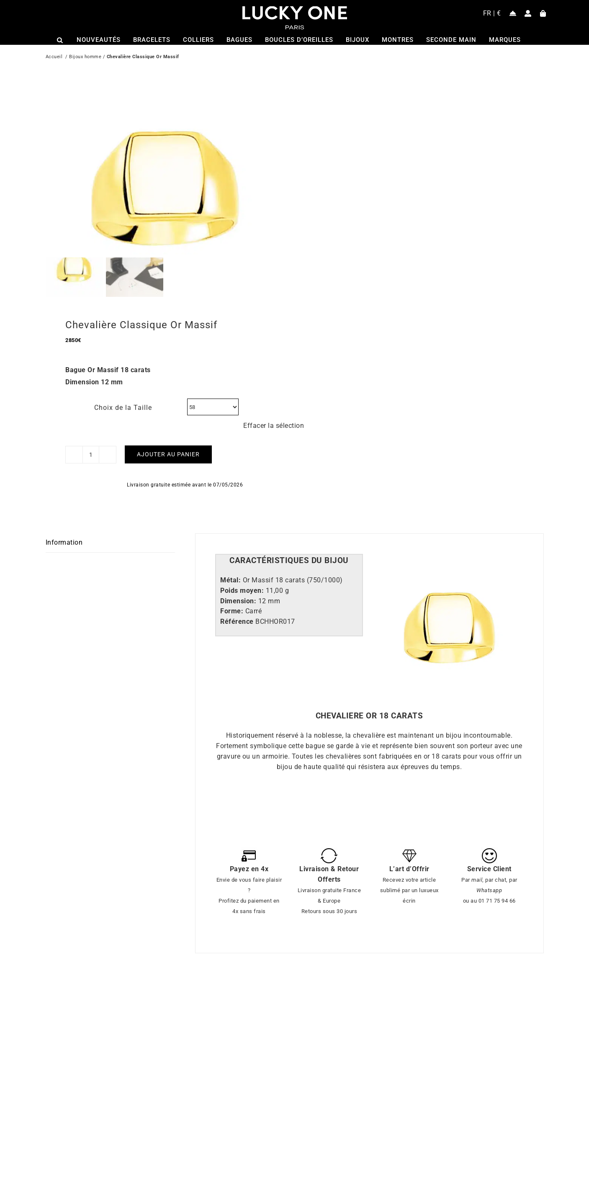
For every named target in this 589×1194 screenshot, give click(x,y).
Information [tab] (64, 528)
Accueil (54, 57)
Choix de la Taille (123, 393)
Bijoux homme (85, 57)
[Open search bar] (60, 40)
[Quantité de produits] (90, 440)
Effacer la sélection (273, 411)
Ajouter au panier (168, 439)
